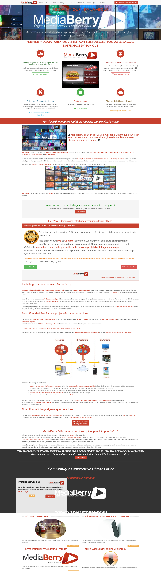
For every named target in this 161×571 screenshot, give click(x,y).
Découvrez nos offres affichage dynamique (80, 422)
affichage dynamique (45, 290)
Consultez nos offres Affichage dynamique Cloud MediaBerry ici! (118, 277)
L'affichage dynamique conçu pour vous (35, 439)
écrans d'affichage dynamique (75, 395)
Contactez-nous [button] (80, 108)
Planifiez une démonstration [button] (126, 2)
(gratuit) (57, 415)
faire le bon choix (44, 247)
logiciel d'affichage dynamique (42, 164)
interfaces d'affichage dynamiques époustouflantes (92, 400)
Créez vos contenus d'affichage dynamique (40, 114)
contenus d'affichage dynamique (87, 332)
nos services (34, 415)
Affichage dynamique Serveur (49, 324)
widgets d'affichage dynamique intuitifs (82, 386)
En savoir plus (73, 546)
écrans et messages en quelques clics (103, 152)
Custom (85, 319)
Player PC (116, 292)
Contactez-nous (80, 101)
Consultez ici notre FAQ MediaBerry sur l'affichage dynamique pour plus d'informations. (51, 328)
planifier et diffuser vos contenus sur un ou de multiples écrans (103, 159)
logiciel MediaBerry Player (43, 402)
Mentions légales (23, 492)
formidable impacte (28, 322)
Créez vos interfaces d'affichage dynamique (45, 386)
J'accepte (50, 496)
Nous (103, 3)
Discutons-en (80, 212)
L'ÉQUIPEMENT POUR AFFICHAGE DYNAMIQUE (107, 516)
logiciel (72, 435)
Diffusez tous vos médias (120, 74)
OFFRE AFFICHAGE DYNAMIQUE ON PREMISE (46, 549)
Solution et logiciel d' (29, 290)
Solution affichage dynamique (53, 3)
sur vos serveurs (51, 154)
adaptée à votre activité (81, 290)
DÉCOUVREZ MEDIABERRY (37, 516)
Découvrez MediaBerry (40, 74)
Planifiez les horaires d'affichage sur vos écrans (46, 392)
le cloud (124, 152)
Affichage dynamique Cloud (120, 110)
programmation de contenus (124, 306)
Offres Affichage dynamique (84, 3)
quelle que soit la (86, 247)
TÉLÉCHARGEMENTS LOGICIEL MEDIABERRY (105, 549)
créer (79, 159)
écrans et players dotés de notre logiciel (118, 332)
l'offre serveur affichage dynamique (80, 417)
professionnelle (58, 290)
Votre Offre (30, 267)
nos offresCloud (46, 415)
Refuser (32, 495)
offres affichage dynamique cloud (44, 319)
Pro (78, 319)
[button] (80, 74)
